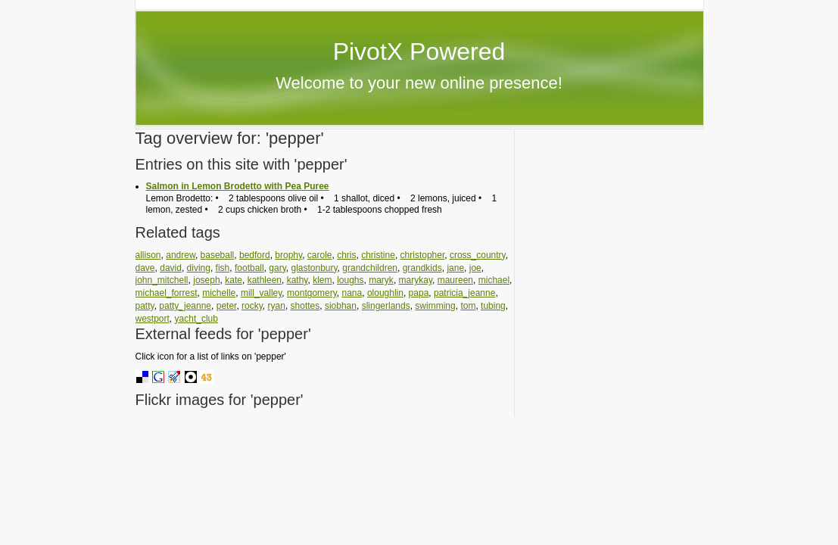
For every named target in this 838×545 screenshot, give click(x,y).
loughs (350, 280)
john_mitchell (162, 280)
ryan (276, 306)
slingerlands (386, 306)
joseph (206, 280)
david (171, 268)
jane (455, 268)
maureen (455, 280)
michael (493, 280)
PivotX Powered (419, 51)
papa (419, 293)
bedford (254, 255)
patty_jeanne (185, 306)
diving (198, 268)
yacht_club (196, 318)
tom (467, 306)
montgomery (312, 293)
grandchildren (369, 268)
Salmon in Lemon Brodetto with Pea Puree (237, 186)
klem (322, 280)
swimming (435, 306)
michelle (218, 293)
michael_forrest (167, 293)
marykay (415, 280)
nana (352, 293)
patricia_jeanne (464, 293)
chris (346, 255)
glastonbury (314, 268)
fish (223, 268)
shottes (305, 306)
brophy (288, 255)
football (249, 268)
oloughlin (385, 293)
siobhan (341, 306)
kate (233, 280)
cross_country (478, 255)
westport (153, 318)
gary (277, 268)
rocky (252, 306)
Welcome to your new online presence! (419, 82)
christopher (422, 255)
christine (378, 255)
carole (319, 255)
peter (227, 306)
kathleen (265, 280)
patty (145, 306)
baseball (218, 255)
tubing (493, 306)
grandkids (422, 268)
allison (148, 255)
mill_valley (261, 293)
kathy (297, 280)
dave (145, 268)
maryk (381, 280)
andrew (180, 255)
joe (475, 268)
